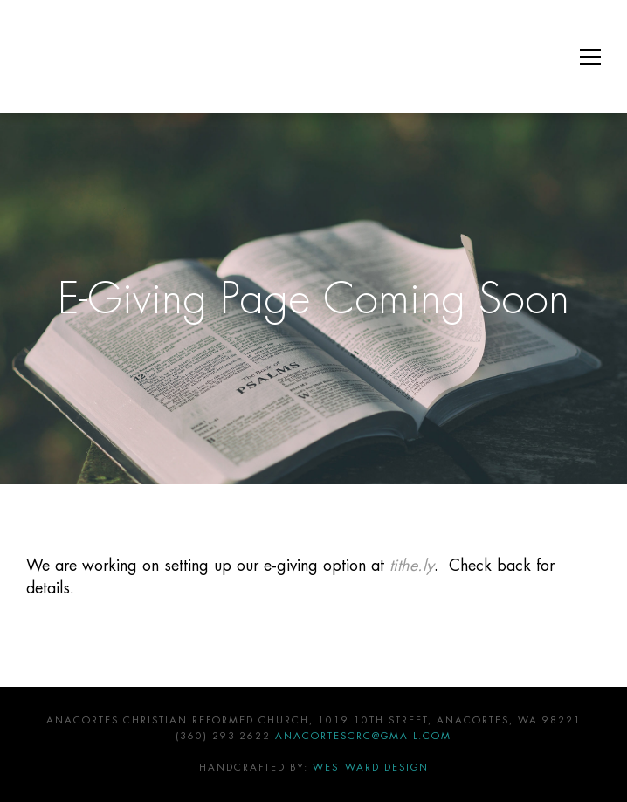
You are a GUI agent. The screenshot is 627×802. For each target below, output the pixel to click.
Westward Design (371, 767)
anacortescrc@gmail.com (363, 736)
